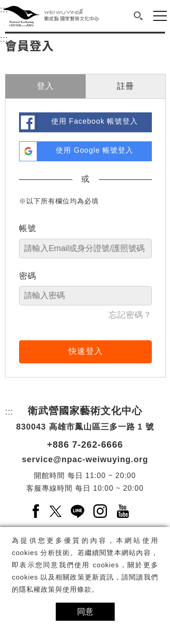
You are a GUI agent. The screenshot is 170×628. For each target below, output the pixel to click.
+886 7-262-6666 (85, 444)
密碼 (27, 275)
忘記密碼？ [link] (130, 314)
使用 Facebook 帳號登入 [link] (94, 121)
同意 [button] (85, 611)
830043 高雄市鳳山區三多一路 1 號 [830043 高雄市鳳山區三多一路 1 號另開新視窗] (85, 426)
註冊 (125, 86)
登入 (45, 86)
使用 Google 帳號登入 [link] (94, 150)
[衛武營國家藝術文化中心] (51, 16)
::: (4, 37)
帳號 (27, 228)
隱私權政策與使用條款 (55, 589)
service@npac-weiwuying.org (85, 459)
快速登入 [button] (85, 351)
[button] (138, 15)
